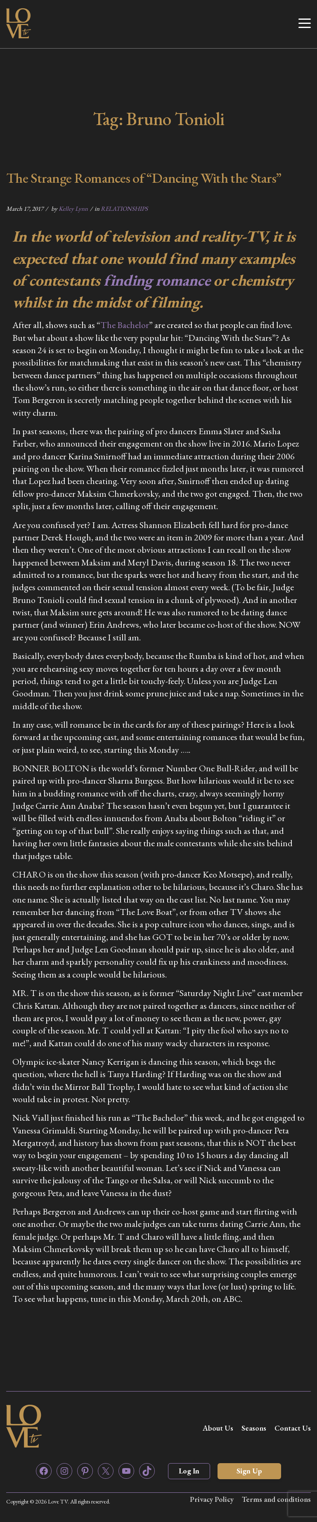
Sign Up (249, 1470)
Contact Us (292, 1428)
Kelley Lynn (73, 208)
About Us (218, 1428)
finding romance (157, 280)
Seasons (253, 1428)
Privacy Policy (212, 1499)
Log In (189, 1470)
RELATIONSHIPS (124, 208)
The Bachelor (124, 325)
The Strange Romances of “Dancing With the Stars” (143, 178)
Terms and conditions (276, 1499)
